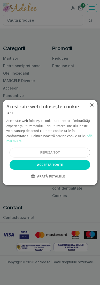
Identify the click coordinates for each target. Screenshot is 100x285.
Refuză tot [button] (50, 152)
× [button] (92, 105)
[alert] (50, 142)
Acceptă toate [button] (50, 165)
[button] (50, 176)
